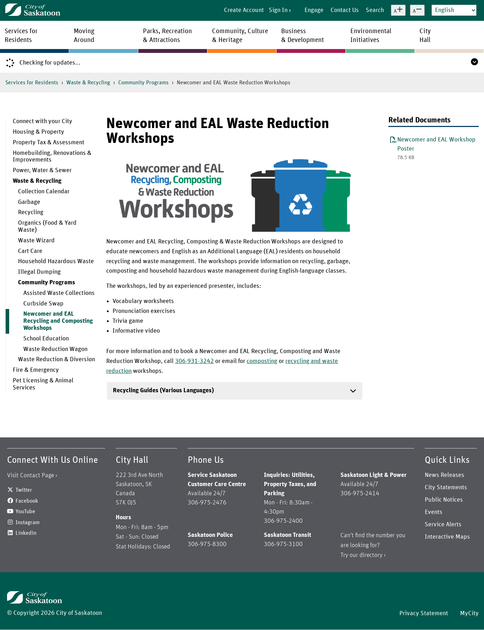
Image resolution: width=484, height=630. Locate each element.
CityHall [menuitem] (425, 35)
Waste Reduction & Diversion (56, 359)
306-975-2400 (283, 521)
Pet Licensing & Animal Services (43, 384)
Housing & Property (38, 132)
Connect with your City (42, 121)
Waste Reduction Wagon (55, 349)
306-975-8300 (207, 544)
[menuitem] (51, 121)
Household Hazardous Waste (56, 261)
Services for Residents (31, 82)
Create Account (244, 10)
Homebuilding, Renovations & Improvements (52, 156)
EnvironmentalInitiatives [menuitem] (370, 35)
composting (262, 361)
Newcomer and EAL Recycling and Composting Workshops (58, 321)
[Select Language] (454, 10)
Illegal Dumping (39, 272)
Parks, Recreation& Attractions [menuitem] (167, 35)
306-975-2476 (207, 502)
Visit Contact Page (30, 475)
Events (433, 512)
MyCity (469, 613)
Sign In (278, 10)
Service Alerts (443, 524)
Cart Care (30, 251)
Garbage (29, 202)
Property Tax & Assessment (48, 142)
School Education (46, 338)
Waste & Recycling (88, 82)
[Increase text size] (398, 10)
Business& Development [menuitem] (302, 35)
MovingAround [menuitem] (84, 35)
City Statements (446, 487)
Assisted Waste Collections (59, 293)
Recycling (30, 212)
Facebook (27, 501)
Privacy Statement (423, 613)
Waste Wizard (36, 240)
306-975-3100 (283, 544)
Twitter (24, 490)
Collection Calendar (43, 191)
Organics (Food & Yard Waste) (47, 226)
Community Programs (143, 82)
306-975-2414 (359, 493)
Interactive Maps (447, 537)
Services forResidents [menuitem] (21, 35)
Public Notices (444, 500)
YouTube (25, 511)
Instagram (28, 522)
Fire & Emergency (36, 370)
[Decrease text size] (417, 10)
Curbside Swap (43, 304)
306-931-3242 (194, 361)
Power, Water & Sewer (42, 170)
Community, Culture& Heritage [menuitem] (240, 35)
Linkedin (26, 533)
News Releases (444, 475)
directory (370, 555)
